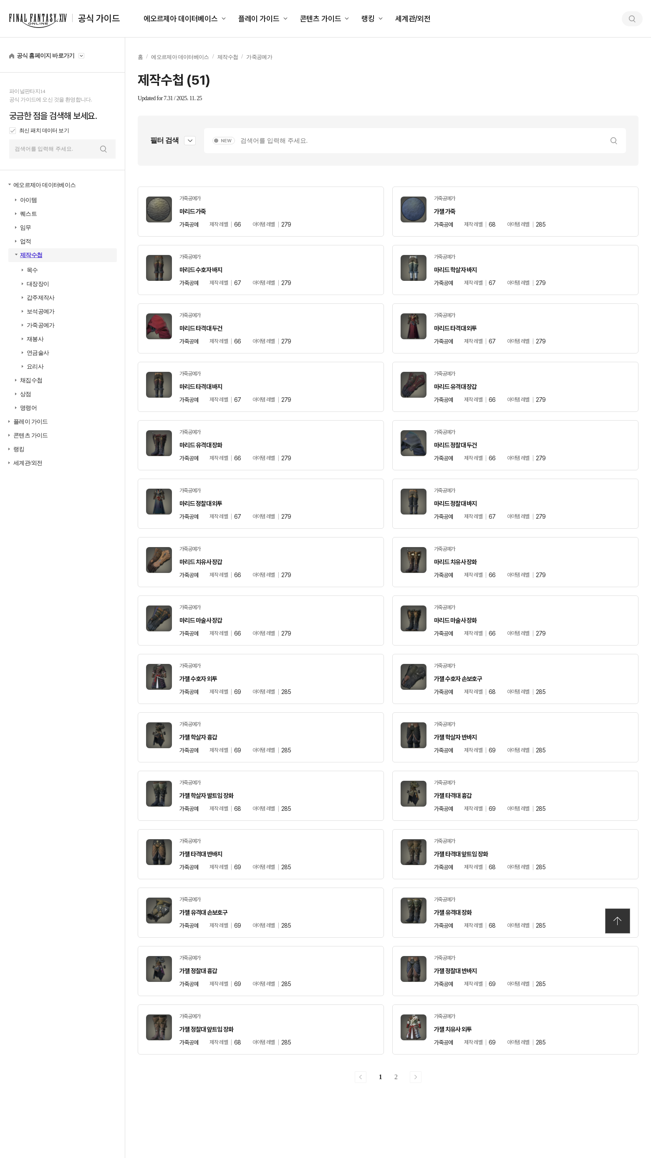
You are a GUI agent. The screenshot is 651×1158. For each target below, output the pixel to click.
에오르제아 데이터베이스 (181, 18)
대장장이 (38, 284)
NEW (226, 141)
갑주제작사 (41, 298)
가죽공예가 (41, 325)
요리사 (35, 366)
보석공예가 (41, 311)
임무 (25, 228)
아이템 (28, 200)
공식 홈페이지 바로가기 (46, 56)
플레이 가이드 (259, 18)
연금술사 (38, 353)
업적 (25, 241)
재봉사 (35, 339)
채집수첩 (31, 380)
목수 (32, 270)
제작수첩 (31, 255)
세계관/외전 (413, 18)
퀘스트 (28, 214)
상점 (25, 394)
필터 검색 (164, 140)
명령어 (28, 408)
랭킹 (368, 18)
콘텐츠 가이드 (320, 18)
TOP (617, 920)
